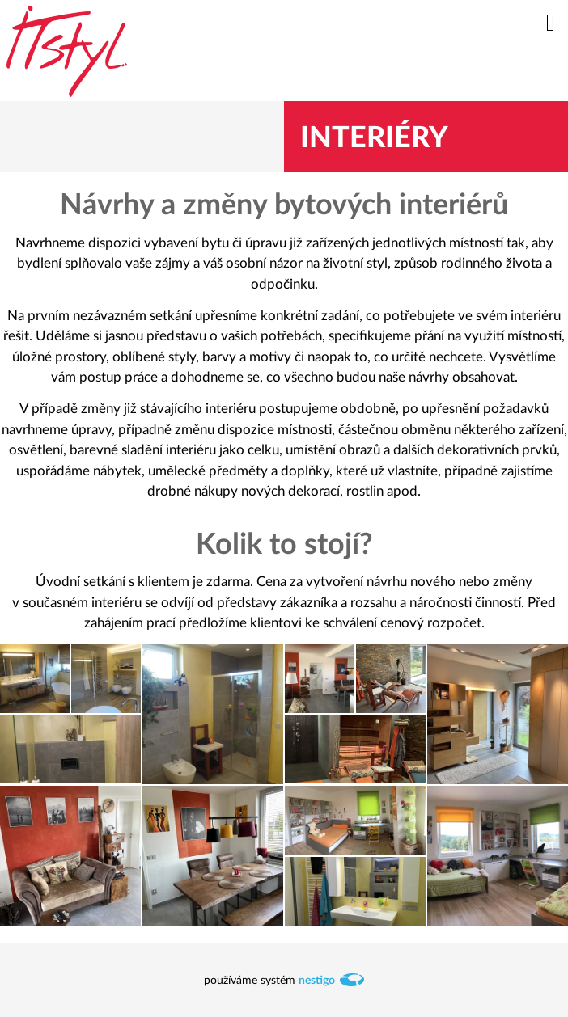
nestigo (317, 980)
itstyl (67, 50)
